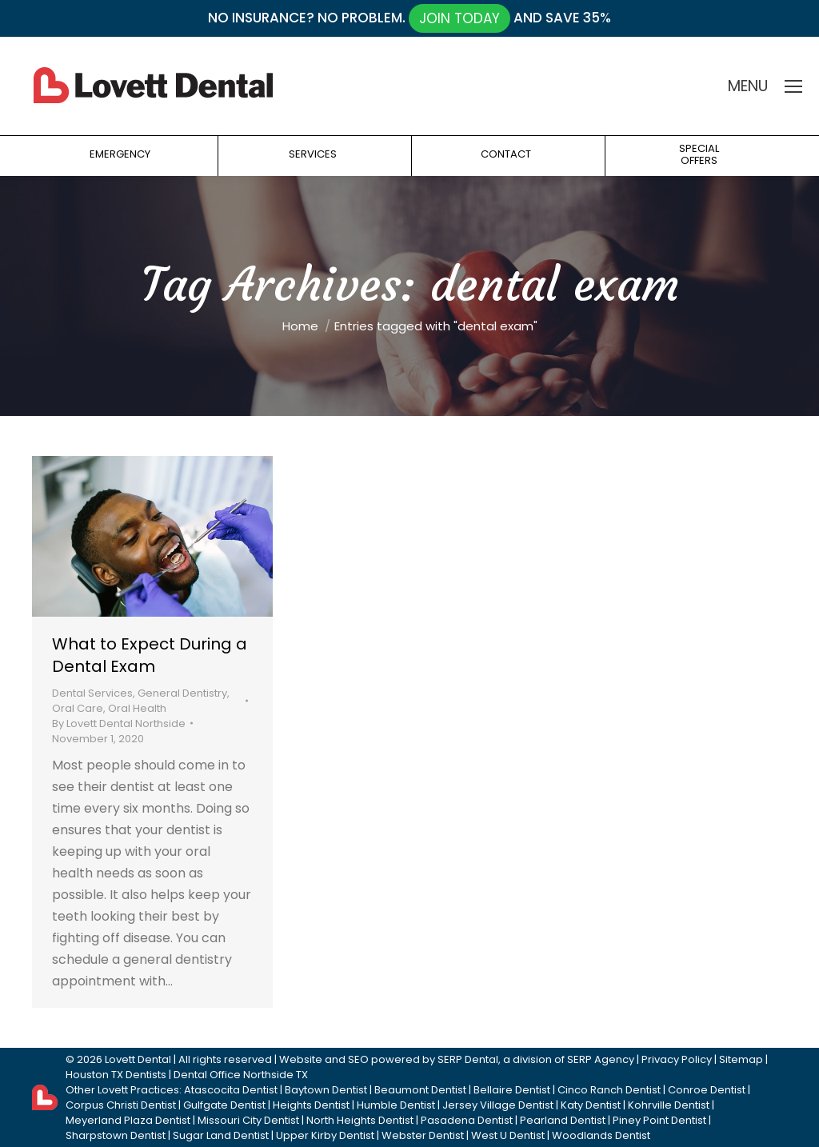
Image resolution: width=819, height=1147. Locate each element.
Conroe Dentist (706, 1089)
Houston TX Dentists (116, 1074)
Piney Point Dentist (659, 1120)
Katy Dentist (591, 1105)
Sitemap (741, 1059)
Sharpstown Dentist (116, 1135)
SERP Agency (600, 1059)
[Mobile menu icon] (793, 86)
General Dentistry (182, 693)
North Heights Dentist (359, 1120)
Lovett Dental (138, 1059)
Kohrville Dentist (668, 1105)
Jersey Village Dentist (497, 1105)
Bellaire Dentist (511, 1089)
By (119, 723)
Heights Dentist (311, 1105)
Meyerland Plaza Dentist (128, 1120)
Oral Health (137, 708)
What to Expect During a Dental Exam (149, 655)
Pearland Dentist (562, 1120)
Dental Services (92, 693)
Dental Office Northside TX (241, 1074)
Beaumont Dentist (420, 1089)
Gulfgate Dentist (224, 1105)
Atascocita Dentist (231, 1089)
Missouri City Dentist (248, 1120)
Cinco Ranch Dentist (609, 1089)
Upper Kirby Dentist (325, 1135)
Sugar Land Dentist (221, 1135)
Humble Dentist (396, 1105)
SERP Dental (467, 1059)
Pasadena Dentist (467, 1120)
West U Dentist (508, 1135)
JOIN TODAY (459, 18)
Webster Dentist (423, 1135)
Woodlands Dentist (601, 1135)
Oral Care (77, 708)
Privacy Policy (676, 1059)
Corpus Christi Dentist (121, 1105)
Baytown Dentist (326, 1089)
